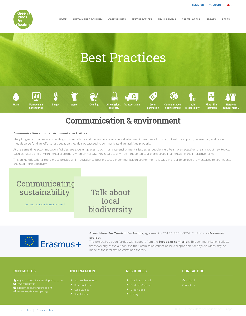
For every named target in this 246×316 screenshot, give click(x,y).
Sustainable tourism (87, 19)
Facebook (188, 280)
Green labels (191, 19)
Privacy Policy (44, 310)
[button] (229, 5)
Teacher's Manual (140, 280)
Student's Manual (140, 285)
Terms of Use (22, 310)
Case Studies (117, 19)
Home (62, 19)
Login (215, 5)
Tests (226, 19)
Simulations (167, 19)
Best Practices (141, 19)
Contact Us (188, 285)
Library (211, 19)
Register (198, 5)
